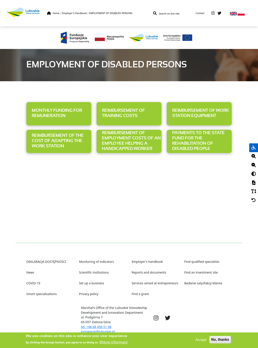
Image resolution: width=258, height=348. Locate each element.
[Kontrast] (253, 174)
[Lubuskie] (27, 12)
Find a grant (140, 294)
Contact (200, 13)
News (30, 272)
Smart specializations (41, 294)
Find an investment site (201, 272)
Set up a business (91, 283)
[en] (233, 13)
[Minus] (253, 165)
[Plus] (253, 156)
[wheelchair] (253, 147)
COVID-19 (33, 283)
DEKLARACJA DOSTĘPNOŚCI (46, 262)
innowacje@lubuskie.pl (98, 331)
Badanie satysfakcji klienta (203, 283)
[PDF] (253, 183)
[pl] (241, 13)
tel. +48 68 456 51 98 (96, 327)
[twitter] (219, 13)
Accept (200, 341)
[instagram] (213, 13)
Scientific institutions (94, 272)
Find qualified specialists (201, 262)
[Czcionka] (253, 191)
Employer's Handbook (74, 13)
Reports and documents (149, 272)
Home (56, 13)
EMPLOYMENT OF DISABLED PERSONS (110, 13)
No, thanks (220, 341)
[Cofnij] (253, 200)
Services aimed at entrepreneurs (155, 283)
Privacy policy (89, 294)
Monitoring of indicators (96, 262)
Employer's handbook (147, 262)
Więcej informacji (113, 343)
